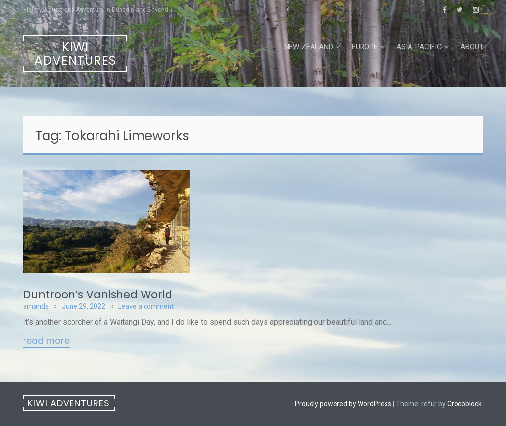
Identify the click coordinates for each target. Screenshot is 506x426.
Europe (365, 46)
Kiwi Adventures (75, 53)
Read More (46, 341)
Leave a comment (146, 306)
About (471, 46)
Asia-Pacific (419, 46)
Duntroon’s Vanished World (97, 294)
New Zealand (308, 46)
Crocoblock (464, 404)
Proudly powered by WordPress (343, 404)
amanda (36, 306)
